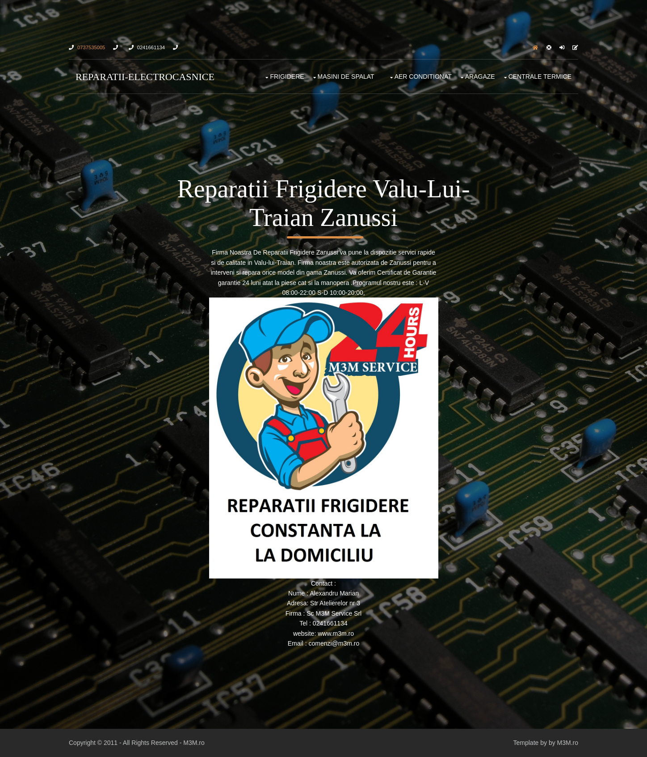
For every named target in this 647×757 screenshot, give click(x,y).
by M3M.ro (563, 742)
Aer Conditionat (423, 76)
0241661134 (151, 47)
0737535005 (91, 47)
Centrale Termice (539, 76)
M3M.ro (193, 742)
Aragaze (480, 76)
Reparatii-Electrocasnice (145, 76)
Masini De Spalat (346, 76)
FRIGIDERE (287, 76)
